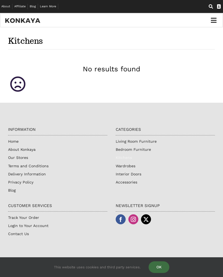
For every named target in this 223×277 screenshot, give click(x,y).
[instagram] (133, 219)
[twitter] (146, 219)
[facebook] (121, 219)
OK (159, 267)
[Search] (211, 7)
